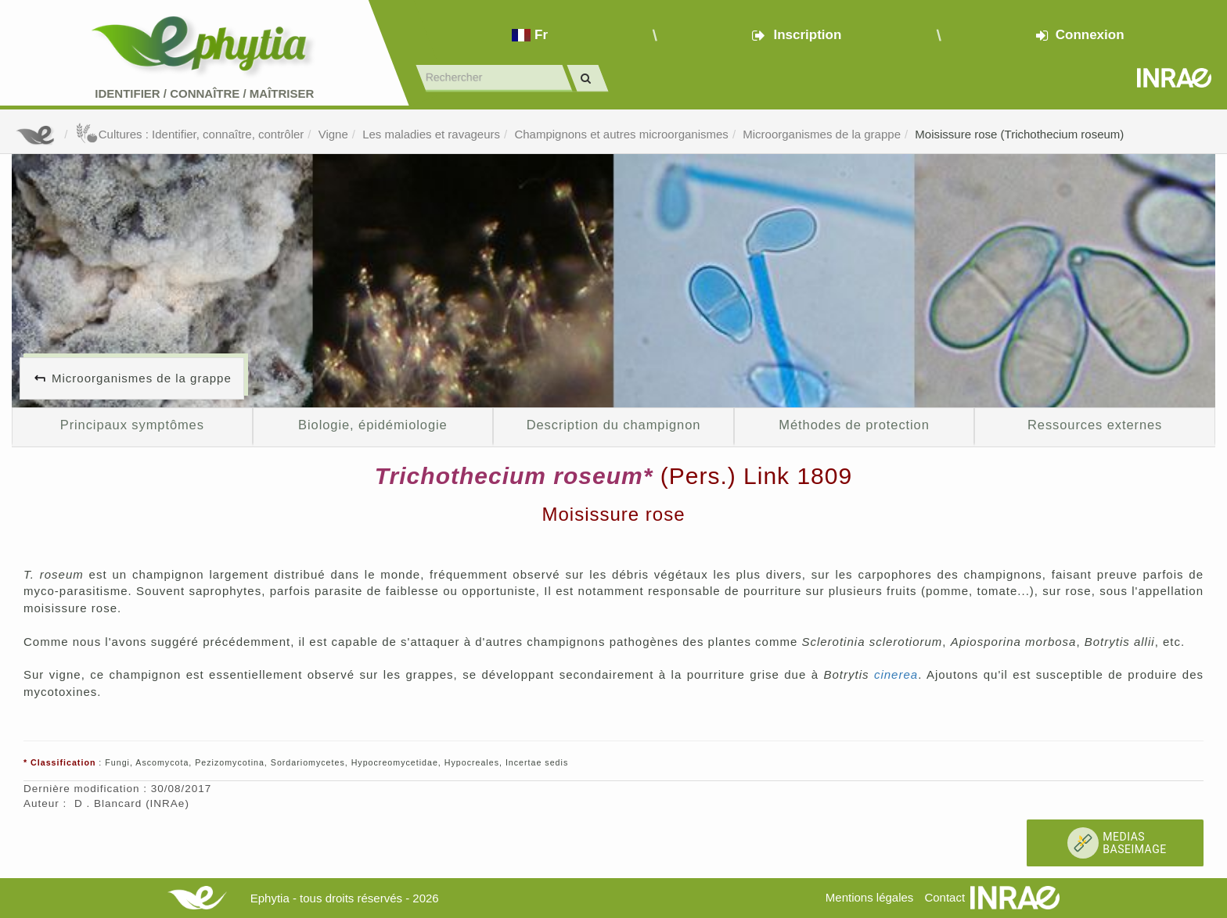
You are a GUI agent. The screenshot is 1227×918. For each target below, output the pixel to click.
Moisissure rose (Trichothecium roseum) (1019, 134)
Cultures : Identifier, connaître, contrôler (189, 134)
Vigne (333, 134)
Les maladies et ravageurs (431, 134)
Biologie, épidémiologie (373, 425)
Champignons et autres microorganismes (621, 134)
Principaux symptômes (132, 425)
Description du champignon (614, 425)
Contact (944, 897)
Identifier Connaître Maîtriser (204, 93)
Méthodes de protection (854, 425)
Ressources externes (1094, 425)
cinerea (896, 674)
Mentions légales (870, 897)
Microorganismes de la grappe (822, 134)
